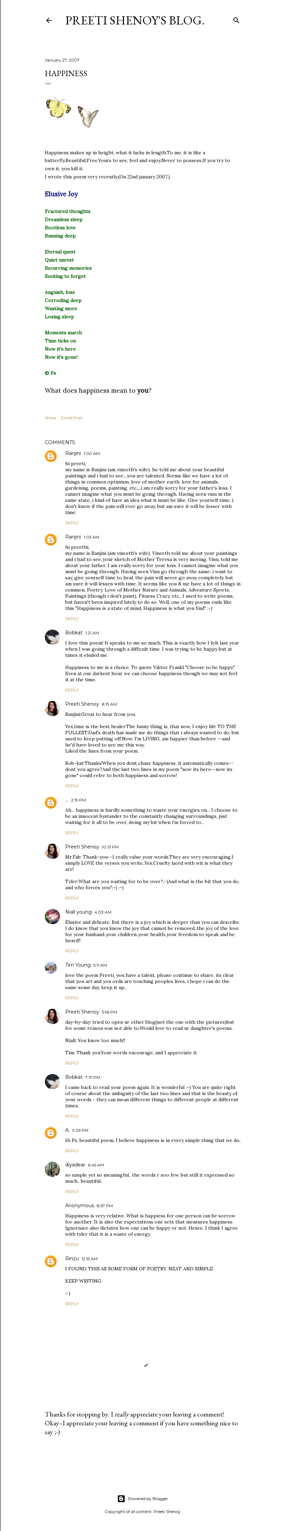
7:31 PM (92, 1077)
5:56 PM (109, 1012)
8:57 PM (105, 1205)
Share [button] (50, 417)
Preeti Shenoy (82, 704)
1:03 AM (91, 537)
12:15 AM (89, 1258)
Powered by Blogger (142, 1499)
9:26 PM (80, 1130)
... (66, 800)
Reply (71, 522)
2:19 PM (78, 800)
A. (67, 1130)
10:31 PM (110, 846)
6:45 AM (96, 1164)
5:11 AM (100, 965)
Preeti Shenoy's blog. (134, 20)
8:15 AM (109, 704)
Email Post (72, 417)
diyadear (75, 1165)
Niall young (78, 912)
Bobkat (74, 633)
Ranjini (73, 453)
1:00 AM (92, 453)
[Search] (236, 18)
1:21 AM (92, 632)
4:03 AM (102, 912)
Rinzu (72, 1258)
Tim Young (78, 965)
